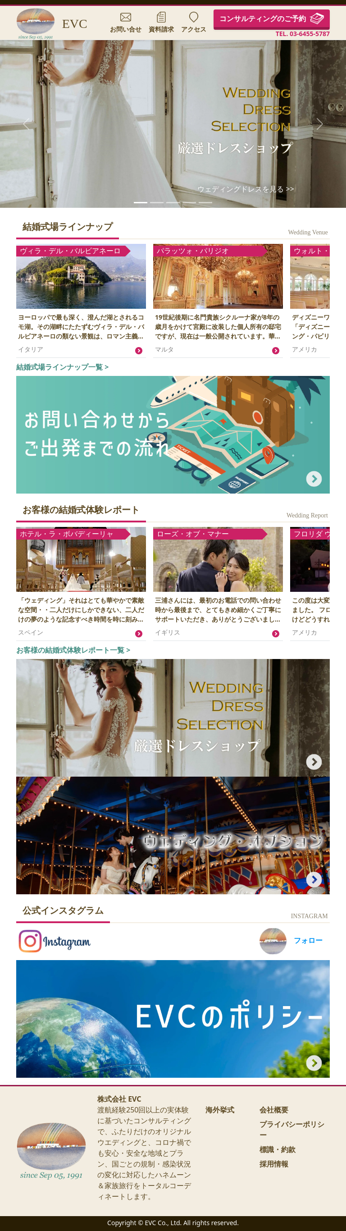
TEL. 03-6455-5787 (303, 34)
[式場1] (173, 202)
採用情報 (274, 1164)
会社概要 (274, 1110)
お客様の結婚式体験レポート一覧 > (73, 650)
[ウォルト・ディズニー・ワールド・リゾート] (157, 202)
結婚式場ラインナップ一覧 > (62, 367)
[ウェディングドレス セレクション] (140, 202)
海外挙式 (219, 1110)
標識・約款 (278, 1149)
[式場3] (205, 202)
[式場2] (189, 202)
